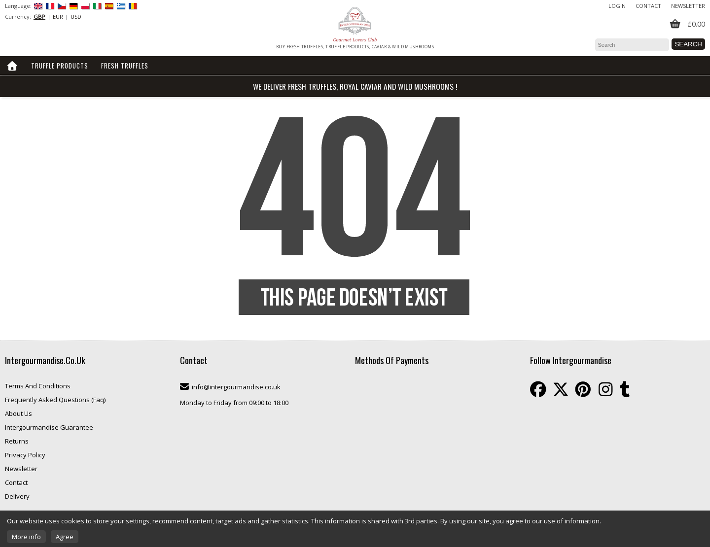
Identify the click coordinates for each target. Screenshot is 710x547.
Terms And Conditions (38, 385)
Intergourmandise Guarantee (49, 427)
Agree (64, 536)
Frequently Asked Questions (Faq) (55, 399)
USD (76, 16)
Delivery (17, 496)
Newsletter (688, 5)
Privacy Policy (25, 454)
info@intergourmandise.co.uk (236, 386)
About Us (18, 413)
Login (617, 5)
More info (26, 536)
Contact (648, 5)
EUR (58, 16)
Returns (17, 441)
